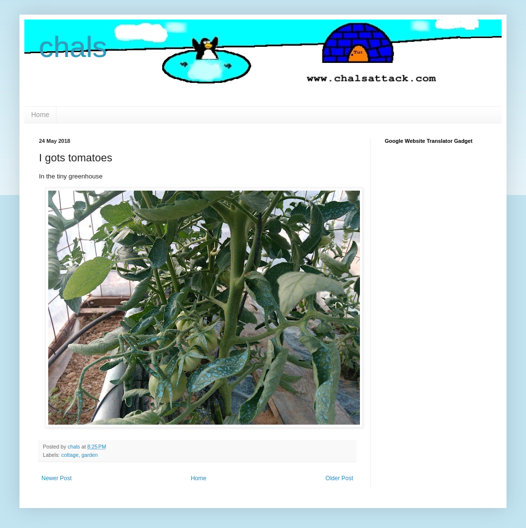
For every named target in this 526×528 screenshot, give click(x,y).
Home (40, 114)
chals (73, 47)
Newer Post (56, 478)
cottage (69, 455)
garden (89, 455)
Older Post (339, 478)
